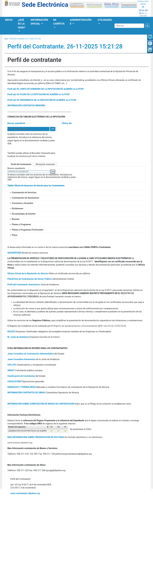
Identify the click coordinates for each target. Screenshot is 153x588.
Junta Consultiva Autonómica (21, 359)
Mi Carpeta (59, 21)
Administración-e (81, 21)
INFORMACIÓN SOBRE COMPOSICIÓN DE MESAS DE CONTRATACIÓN (41, 404)
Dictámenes (17, 208)
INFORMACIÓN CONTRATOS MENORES (26, 105)
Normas (15, 219)
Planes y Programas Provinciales (27, 230)
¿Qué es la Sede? (21, 23)
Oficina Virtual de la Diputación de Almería (27, 273)
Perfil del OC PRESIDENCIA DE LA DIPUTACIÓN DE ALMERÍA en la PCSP (41, 100)
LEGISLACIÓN (14, 381)
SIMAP (10, 370)
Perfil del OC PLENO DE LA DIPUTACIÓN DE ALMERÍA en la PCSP (38, 94)
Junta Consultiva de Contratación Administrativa (30, 354)
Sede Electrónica (45, 4)
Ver (52, 171)
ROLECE (11, 331)
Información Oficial (39, 21)
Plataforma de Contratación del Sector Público (29, 279)
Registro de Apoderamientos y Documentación (75, 326)
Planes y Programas (21, 224)
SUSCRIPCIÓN (14, 253)
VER (52, 129)
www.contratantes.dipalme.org (25, 493)
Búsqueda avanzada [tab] (45, 164)
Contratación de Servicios (24, 192)
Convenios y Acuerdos (22, 203)
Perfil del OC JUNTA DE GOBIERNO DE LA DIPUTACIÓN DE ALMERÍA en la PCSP (45, 89)
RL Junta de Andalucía (18, 337)
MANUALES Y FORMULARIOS (21, 387)
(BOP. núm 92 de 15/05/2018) (112, 326)
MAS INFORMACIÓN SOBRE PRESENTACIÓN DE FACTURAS (36, 437)
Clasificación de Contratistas (21, 376)
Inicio (9, 19)
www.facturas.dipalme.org (19, 442)
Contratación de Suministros (25, 198)
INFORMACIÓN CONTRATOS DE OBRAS (26, 392)
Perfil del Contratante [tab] (21, 164)
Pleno (14, 235)
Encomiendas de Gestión (24, 214)
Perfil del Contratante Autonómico (23, 284)
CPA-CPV (11, 365)
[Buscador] (129, 25)
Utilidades (105, 19)
